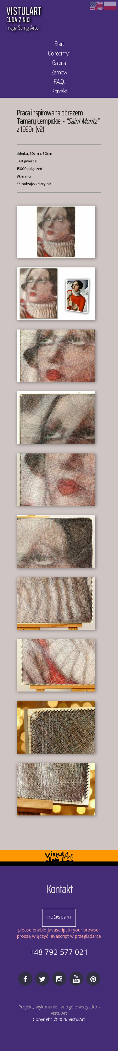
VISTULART (48, 15)
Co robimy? (59, 53)
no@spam (59, 916)
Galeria (59, 62)
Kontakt (59, 91)
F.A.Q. (59, 81)
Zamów (59, 72)
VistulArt (59, 1013)
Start (59, 43)
